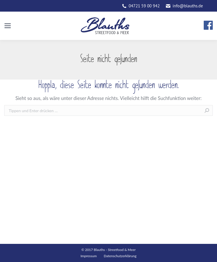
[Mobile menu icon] (7, 25)
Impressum (89, 256)
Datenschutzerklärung (120, 256)
